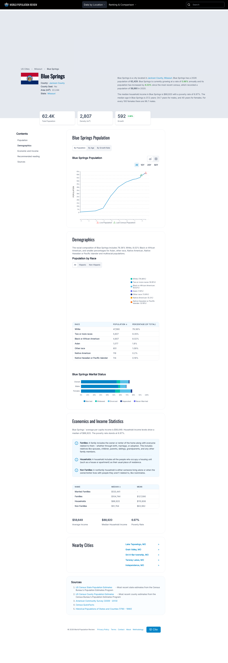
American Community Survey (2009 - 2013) (97, 613)
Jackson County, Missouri (160, 78)
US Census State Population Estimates (94, 599)
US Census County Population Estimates (95, 606)
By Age (91, 148)
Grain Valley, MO (142, 561)
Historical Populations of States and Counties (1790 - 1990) (104, 620)
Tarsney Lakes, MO (142, 571)
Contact (121, 641)
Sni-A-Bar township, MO (142, 566)
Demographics (24, 145)
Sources (21, 161)
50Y (156, 165)
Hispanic (82, 271)
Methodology (138, 641)
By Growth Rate (103, 148)
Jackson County (57, 83)
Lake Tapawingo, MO (142, 556)
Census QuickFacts (85, 616)
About (128, 641)
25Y (149, 165)
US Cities (25, 69)
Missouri (38, 69)
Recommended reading (28, 156)
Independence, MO (142, 577)
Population (22, 140)
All (137, 165)
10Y (142, 165)
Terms (113, 641)
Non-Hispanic (94, 271)
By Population (79, 148)
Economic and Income (27, 151)
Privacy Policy (103, 641)
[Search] (208, 4)
